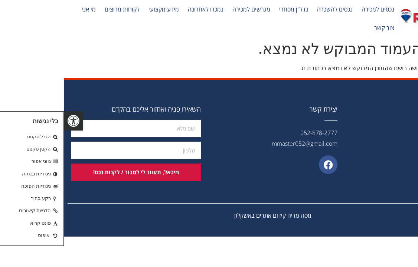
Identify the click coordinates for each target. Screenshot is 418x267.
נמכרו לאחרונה (142, 9)
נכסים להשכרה (271, 9)
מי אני (25, 9)
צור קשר (320, 28)
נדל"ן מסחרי (229, 9)
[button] (9, 121)
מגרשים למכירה (187, 9)
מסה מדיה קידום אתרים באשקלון (209, 215)
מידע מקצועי (100, 9)
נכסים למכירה (314, 9)
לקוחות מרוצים (58, 9)
